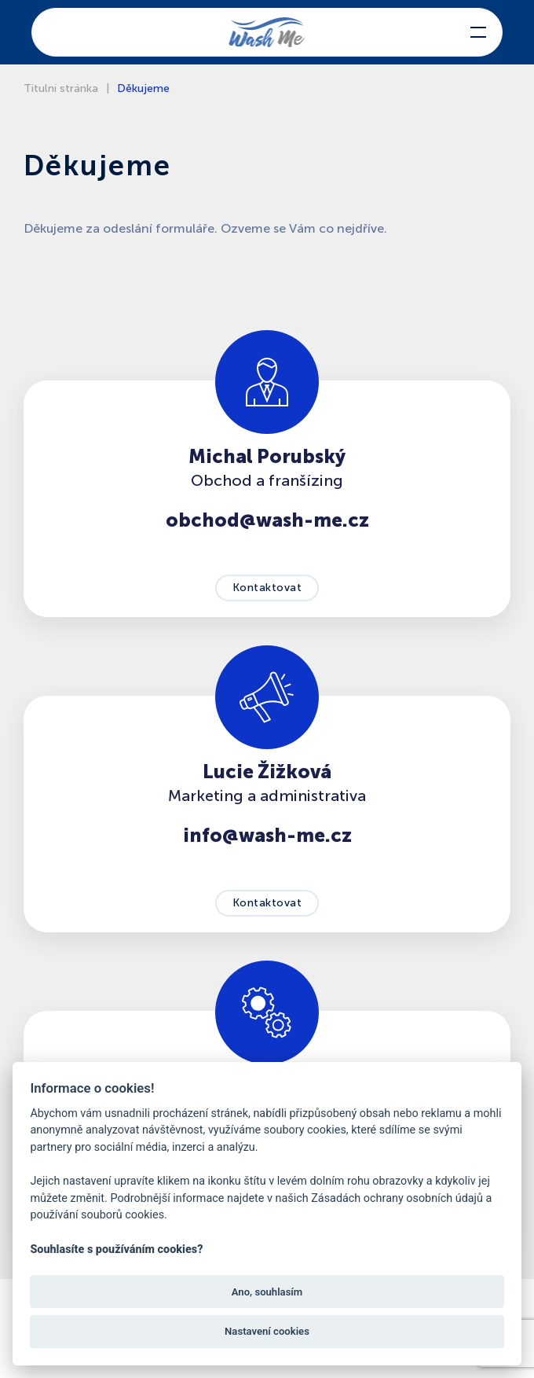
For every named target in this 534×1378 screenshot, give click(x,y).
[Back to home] (267, 32)
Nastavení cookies (267, 1331)
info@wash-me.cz (267, 835)
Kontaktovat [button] (267, 587)
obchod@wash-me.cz (267, 520)
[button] (478, 32)
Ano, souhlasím (267, 1292)
